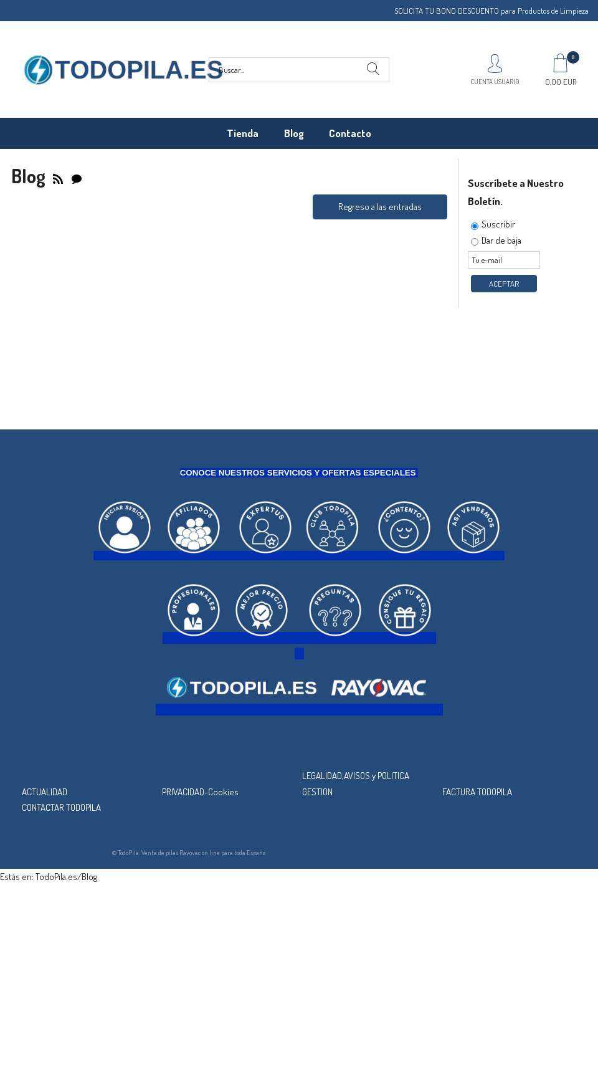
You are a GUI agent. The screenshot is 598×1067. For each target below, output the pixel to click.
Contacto (350, 133)
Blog (294, 133)
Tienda (243, 133)
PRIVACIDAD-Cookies (200, 792)
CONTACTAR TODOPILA (61, 807)
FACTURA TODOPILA (477, 792)
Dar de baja (501, 240)
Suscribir (498, 224)
